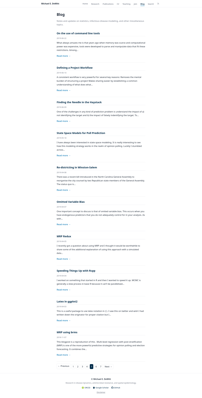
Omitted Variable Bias (71, 202)
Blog (142, 4)
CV (118, 4)
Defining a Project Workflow (75, 67)
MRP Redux (64, 236)
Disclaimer (101, 392)
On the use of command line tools (78, 33)
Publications (108, 4)
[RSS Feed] (158, 4)
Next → (108, 366)
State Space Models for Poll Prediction (81, 133)
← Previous (63, 366)
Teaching (127, 4)
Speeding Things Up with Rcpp (76, 270)
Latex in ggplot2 (67, 301)
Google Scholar (101, 387)
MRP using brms (67, 332)
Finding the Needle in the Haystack (79, 102)
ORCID (86, 387)
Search (151, 4)
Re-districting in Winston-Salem (77, 167)
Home (85, 3)
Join (135, 4)
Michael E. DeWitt (50, 3)
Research (95, 4)
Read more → (64, 55)
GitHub (115, 387)
